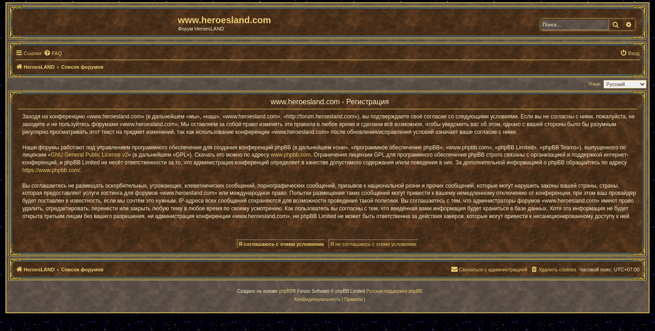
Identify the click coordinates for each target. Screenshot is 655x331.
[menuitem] (53, 53)
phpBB (285, 291)
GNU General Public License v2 (89, 155)
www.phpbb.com (291, 155)
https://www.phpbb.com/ (51, 170)
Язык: (594, 84)
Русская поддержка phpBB (394, 291)
